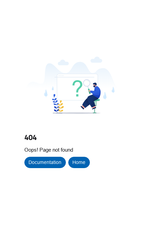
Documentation (44, 162)
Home (78, 162)
